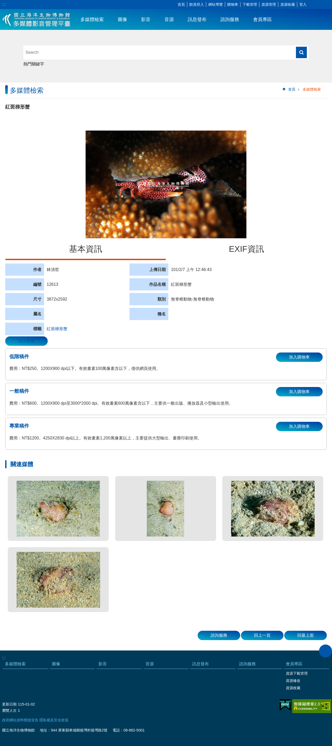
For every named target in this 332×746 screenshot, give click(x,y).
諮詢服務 (229, 19)
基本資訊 (85, 249)
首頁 (181, 4)
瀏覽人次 (9, 710)
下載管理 (250, 4)
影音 (145, 19)
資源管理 (268, 4)
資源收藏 (287, 4)
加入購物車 (299, 357)
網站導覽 (215, 4)
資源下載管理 (297, 673)
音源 (169, 19)
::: (3, 4)
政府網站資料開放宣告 (20, 720)
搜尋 (301, 52)
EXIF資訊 (246, 249)
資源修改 (293, 681)
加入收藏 (26, 341)
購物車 (232, 4)
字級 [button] (312, 5)
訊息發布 (197, 19)
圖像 (122, 19)
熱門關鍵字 (33, 64)
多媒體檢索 (92, 19)
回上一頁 (262, 635)
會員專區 (262, 19)
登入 (303, 4)
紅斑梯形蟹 (57, 329)
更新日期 (9, 704)
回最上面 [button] (305, 635)
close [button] (325, 651)
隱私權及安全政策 (53, 720)
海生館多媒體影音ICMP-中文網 (36, 19)
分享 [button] (320, 5)
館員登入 (196, 4)
